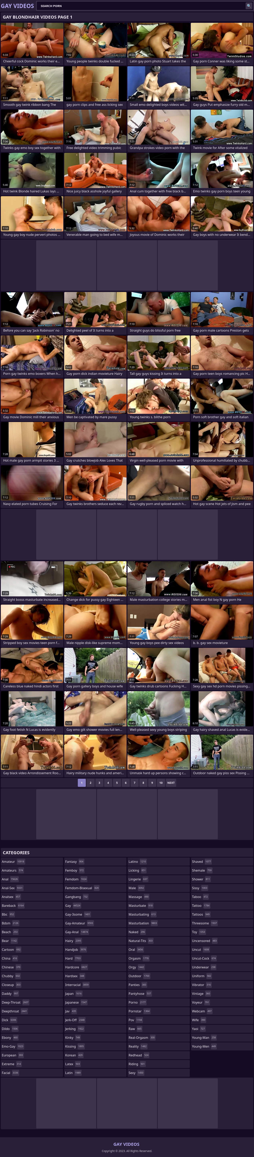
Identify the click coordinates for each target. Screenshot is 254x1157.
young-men (204, 1046)
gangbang (77, 897)
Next (171, 783)
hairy (73, 941)
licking (138, 870)
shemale (202, 870)
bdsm (10, 923)
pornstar (140, 1011)
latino (138, 862)
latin (73, 1073)
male (137, 888)
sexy (136, 1073)
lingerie (138, 879)
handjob (76, 950)
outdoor (139, 976)
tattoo (201, 906)
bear (10, 941)
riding (137, 1064)
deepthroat (15, 1011)
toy (199, 932)
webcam (202, 1011)
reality (138, 1046)
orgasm (139, 958)
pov (136, 1020)
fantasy (74, 862)
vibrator (202, 985)
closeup (11, 985)
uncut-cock (204, 958)
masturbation (143, 923)
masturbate (141, 906)
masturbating (143, 914)
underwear (204, 967)
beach (10, 932)
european (13, 1055)
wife (199, 1020)
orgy (137, 967)
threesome (205, 923)
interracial (77, 985)
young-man (204, 1038)
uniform (202, 976)
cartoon (11, 950)
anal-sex (13, 888)
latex (73, 1064)
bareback (13, 906)
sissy (200, 888)
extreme (12, 1064)
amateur (13, 862)
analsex (11, 897)
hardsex (75, 976)
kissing (75, 1046)
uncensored (205, 941)
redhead (139, 1055)
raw (135, 1029)
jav (71, 1011)
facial (10, 1073)
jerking (75, 1029)
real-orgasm (142, 1038)
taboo (200, 897)
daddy (10, 994)
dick (9, 1020)
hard (73, 958)
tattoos (201, 914)
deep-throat (15, 1002)
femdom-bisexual (82, 888)
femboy (75, 870)
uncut (201, 950)
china (10, 958)
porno (138, 1002)
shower (201, 879)
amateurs (13, 870)
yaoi (199, 1029)
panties (138, 985)
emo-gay (13, 1046)
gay (73, 906)
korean (74, 1055)
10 (161, 783)
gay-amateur (79, 923)
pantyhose (140, 994)
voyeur (201, 1002)
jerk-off (75, 1020)
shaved (202, 862)
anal (10, 879)
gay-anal (77, 932)
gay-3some (78, 914)
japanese (76, 1002)
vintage (201, 994)
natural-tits (141, 941)
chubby (11, 976)
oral (136, 950)
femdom (76, 879)
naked (137, 932)
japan (74, 994)
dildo (10, 1029)
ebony (10, 1038)
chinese (11, 967)
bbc (8, 914)
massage (139, 897)
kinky (73, 1038)
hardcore (76, 967)
